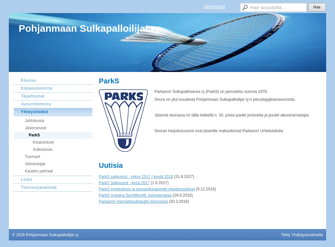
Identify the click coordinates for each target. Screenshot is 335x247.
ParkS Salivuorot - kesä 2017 (124, 183)
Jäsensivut (214, 6)
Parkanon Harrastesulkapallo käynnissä (133, 201)
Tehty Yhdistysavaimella (302, 235)
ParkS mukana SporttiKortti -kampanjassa (135, 195)
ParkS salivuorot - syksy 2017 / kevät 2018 (136, 176)
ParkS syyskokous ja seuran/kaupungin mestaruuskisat (147, 189)
